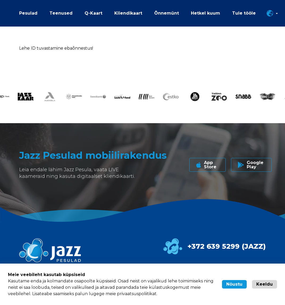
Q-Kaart (93, 13)
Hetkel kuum (205, 13)
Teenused (61, 13)
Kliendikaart (128, 13)
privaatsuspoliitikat (137, 293)
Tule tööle (244, 13)
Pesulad (28, 13)
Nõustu (234, 284)
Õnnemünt (166, 13)
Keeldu (264, 284)
